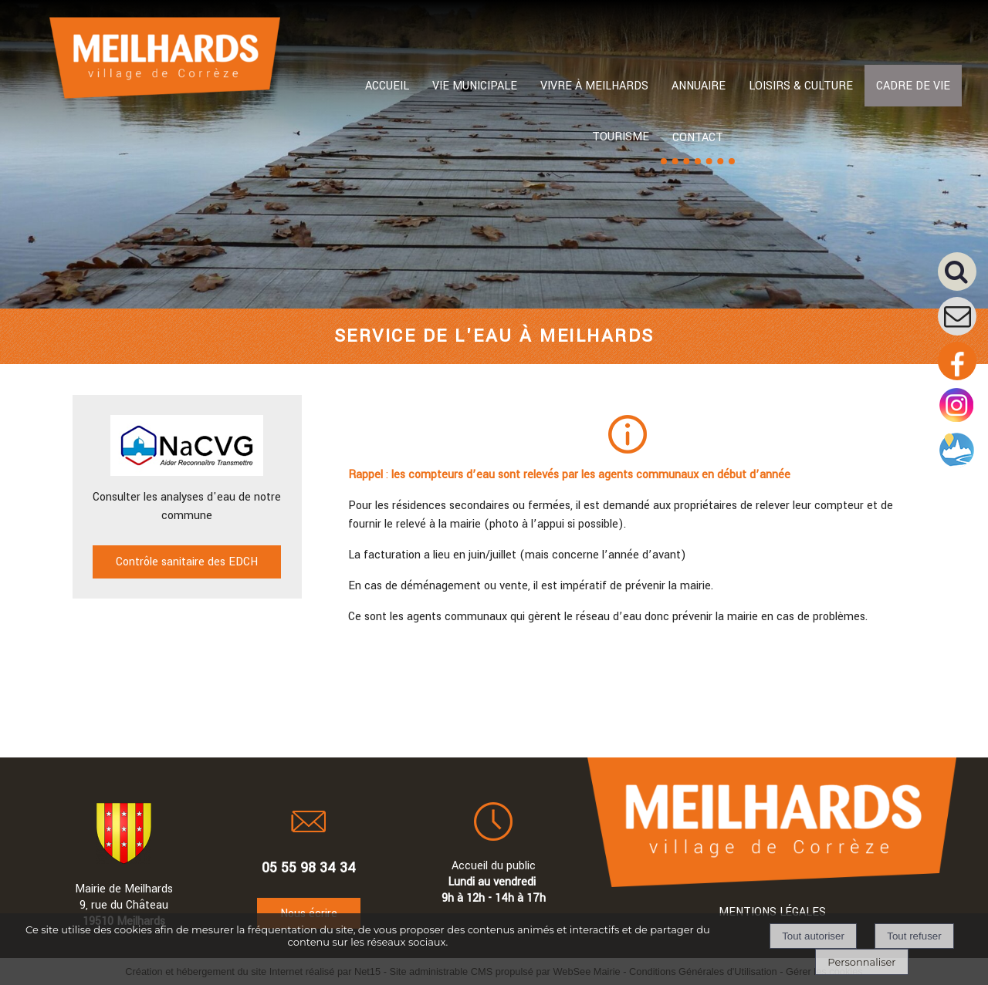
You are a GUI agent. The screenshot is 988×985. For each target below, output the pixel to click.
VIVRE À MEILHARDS (594, 86)
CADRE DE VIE (913, 86)
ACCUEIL (387, 86)
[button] (963, 277)
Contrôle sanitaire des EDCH (187, 562)
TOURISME (620, 137)
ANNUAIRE (699, 86)
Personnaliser (861, 962)
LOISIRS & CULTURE (801, 86)
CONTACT (697, 138)
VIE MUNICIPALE (474, 86)
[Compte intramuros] (957, 466)
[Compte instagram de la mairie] (957, 421)
